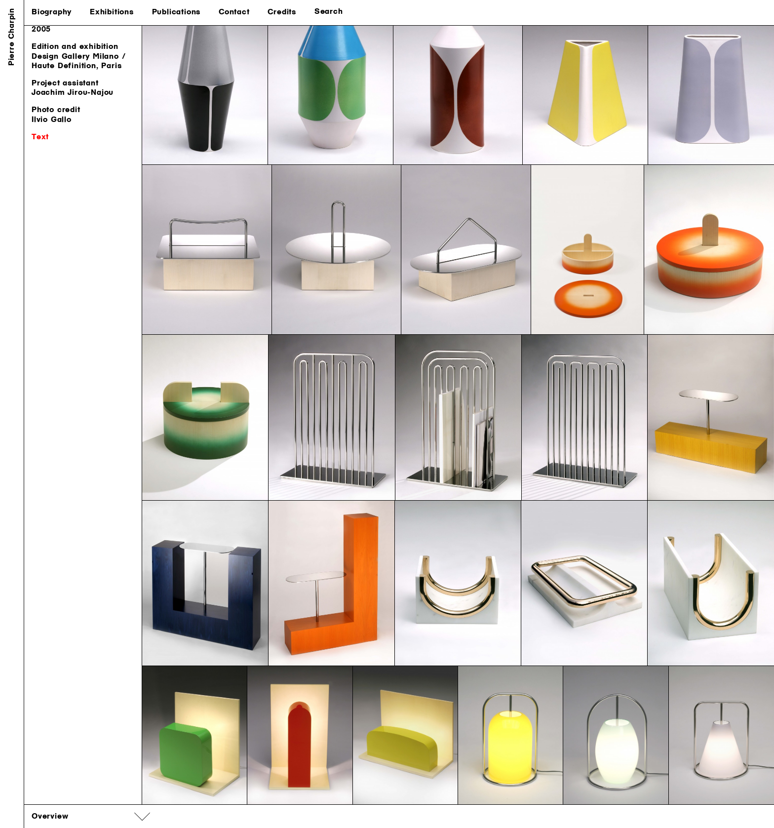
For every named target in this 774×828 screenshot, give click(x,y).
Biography (52, 12)
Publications (176, 12)
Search (328, 11)
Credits (282, 12)
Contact (234, 12)
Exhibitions (112, 12)
